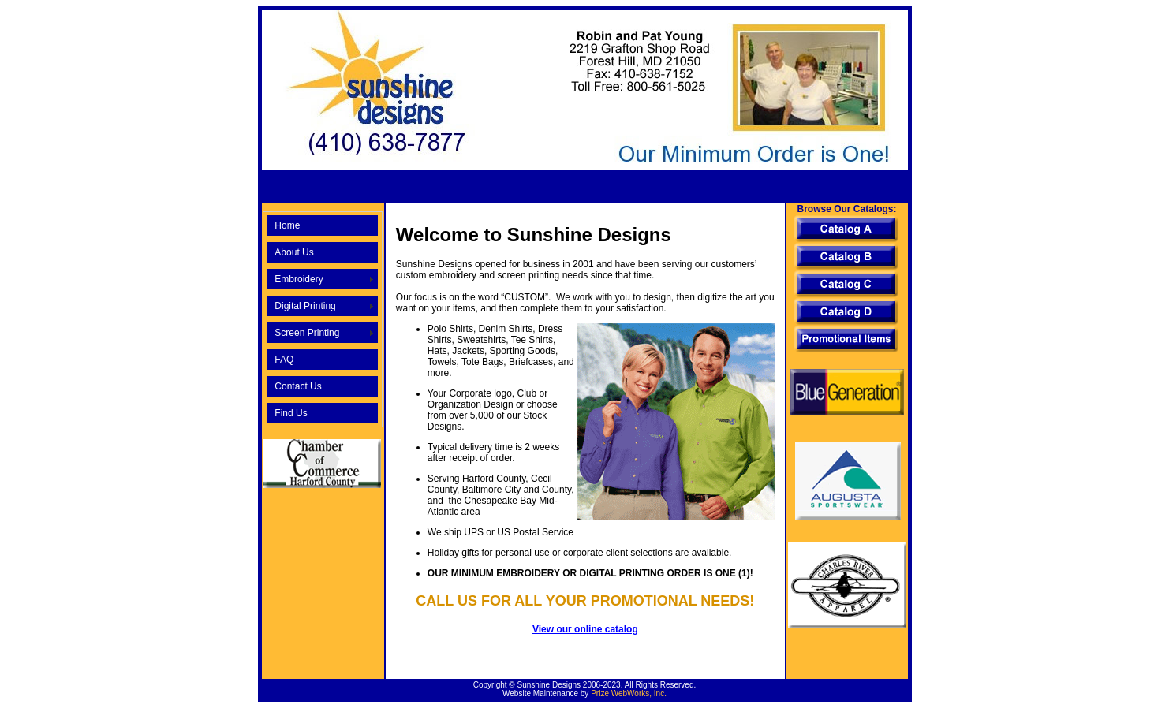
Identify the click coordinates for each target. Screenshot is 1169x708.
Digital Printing (305, 305)
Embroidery (299, 279)
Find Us (291, 413)
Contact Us (298, 386)
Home (287, 225)
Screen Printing (307, 332)
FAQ (284, 359)
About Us (294, 252)
